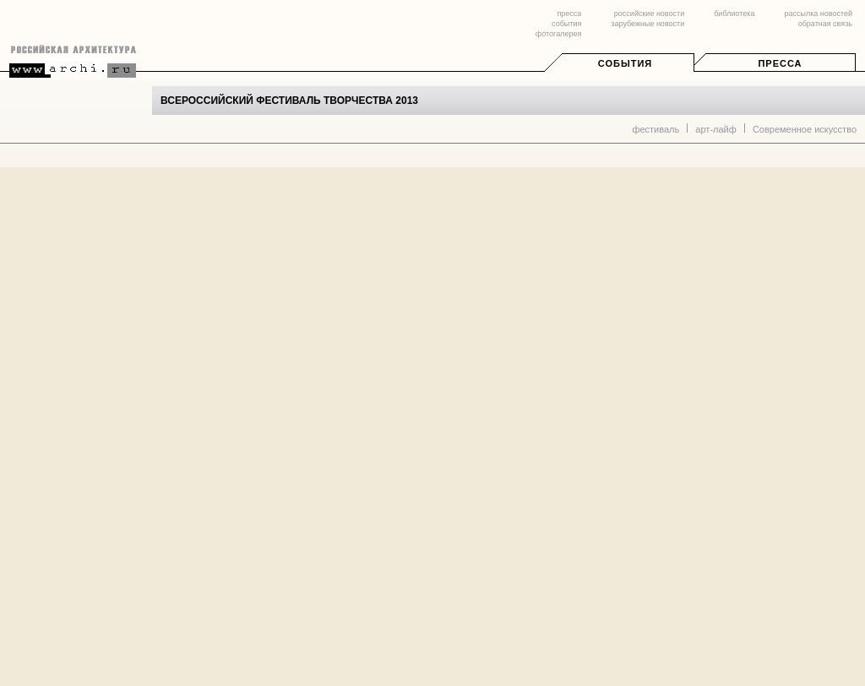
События (625, 63)
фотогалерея (558, 34)
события (566, 23)
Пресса (780, 63)
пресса (569, 13)
